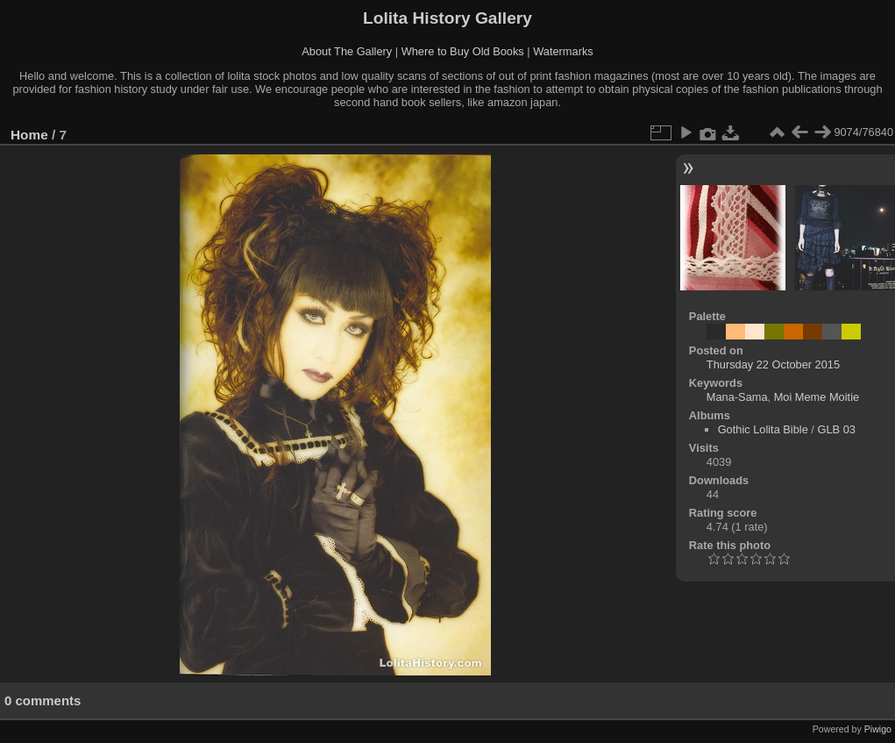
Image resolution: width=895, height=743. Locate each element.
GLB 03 (836, 429)
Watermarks (563, 51)
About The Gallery (347, 51)
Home (29, 134)
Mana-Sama (737, 397)
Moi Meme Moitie (816, 397)
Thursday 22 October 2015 (773, 364)
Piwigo (877, 729)
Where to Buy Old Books (462, 51)
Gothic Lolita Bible (763, 429)
